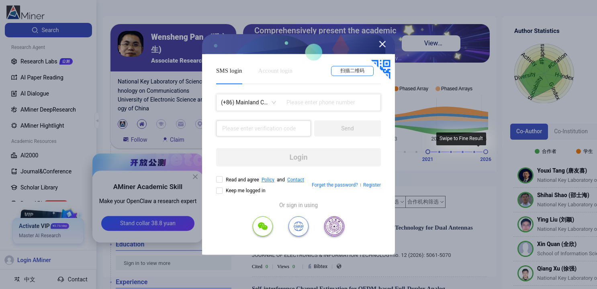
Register (372, 185)
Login (298, 157)
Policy (268, 180)
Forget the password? (335, 185)
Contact (295, 180)
